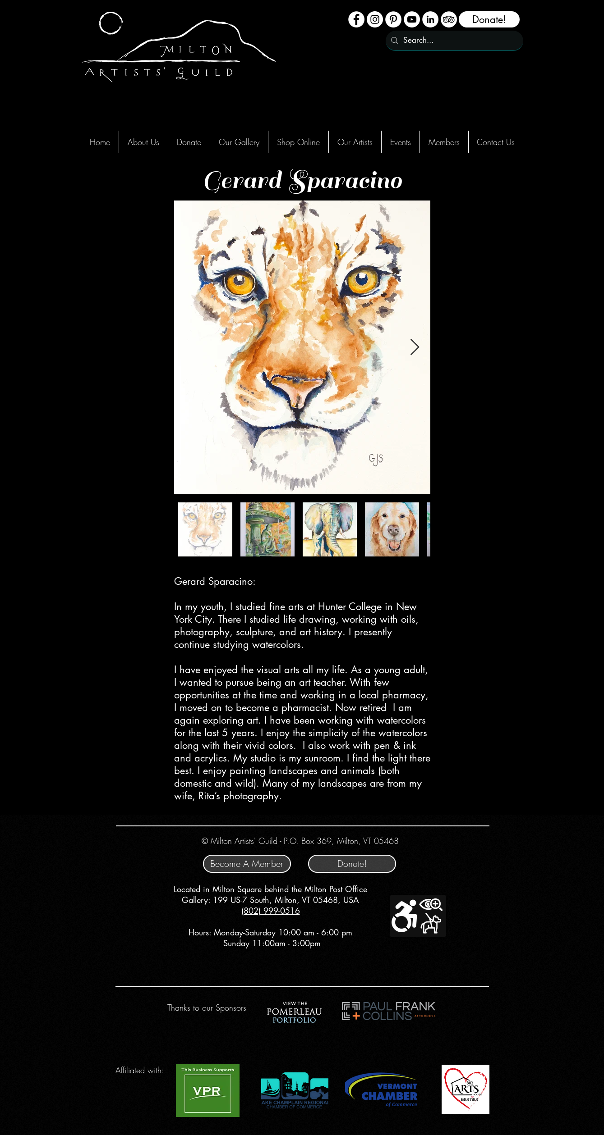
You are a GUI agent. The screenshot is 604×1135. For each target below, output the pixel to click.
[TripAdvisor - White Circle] (449, 19)
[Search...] (453, 40)
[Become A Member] (247, 864)
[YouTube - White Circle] (412, 19)
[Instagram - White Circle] (375, 19)
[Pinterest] (393, 19)
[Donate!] (489, 19)
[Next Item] (415, 347)
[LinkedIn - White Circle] (430, 19)
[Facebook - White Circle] (356, 19)
